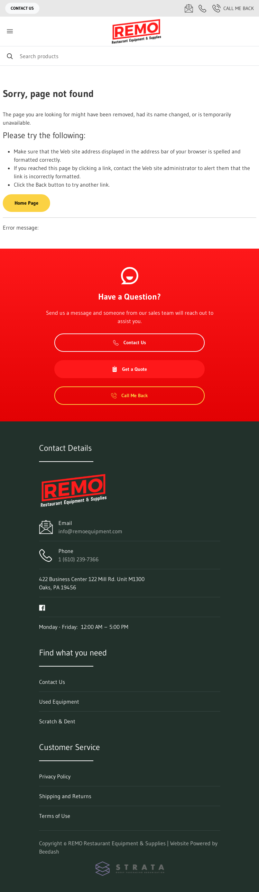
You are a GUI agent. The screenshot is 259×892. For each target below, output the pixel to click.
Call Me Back (233, 8)
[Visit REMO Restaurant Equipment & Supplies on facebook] (42, 607)
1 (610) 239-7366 (78, 559)
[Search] (129, 55)
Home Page (26, 203)
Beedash (49, 851)
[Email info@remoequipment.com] (189, 8)
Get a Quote (129, 369)
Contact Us (22, 8)
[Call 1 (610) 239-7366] (202, 8)
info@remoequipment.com (90, 531)
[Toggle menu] (10, 31)
